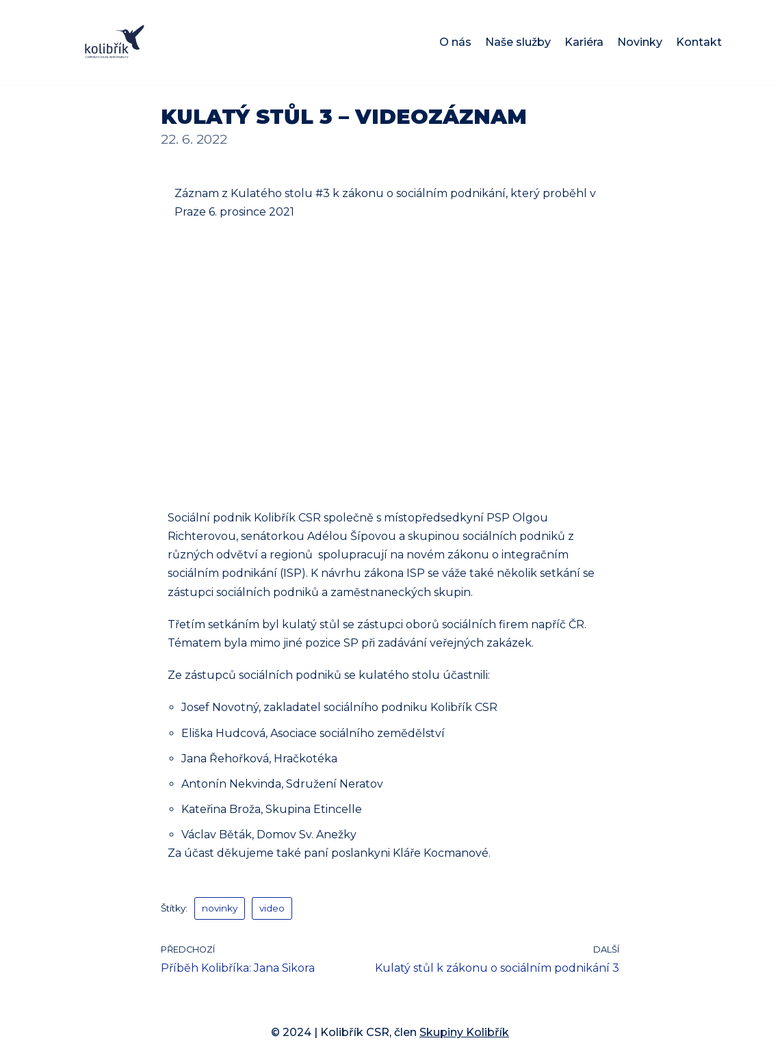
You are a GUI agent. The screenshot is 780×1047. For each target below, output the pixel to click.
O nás (455, 42)
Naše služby (518, 42)
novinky (219, 908)
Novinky (639, 42)
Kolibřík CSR (354, 1032)
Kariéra (583, 42)
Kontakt (699, 42)
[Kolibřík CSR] (114, 42)
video (272, 908)
